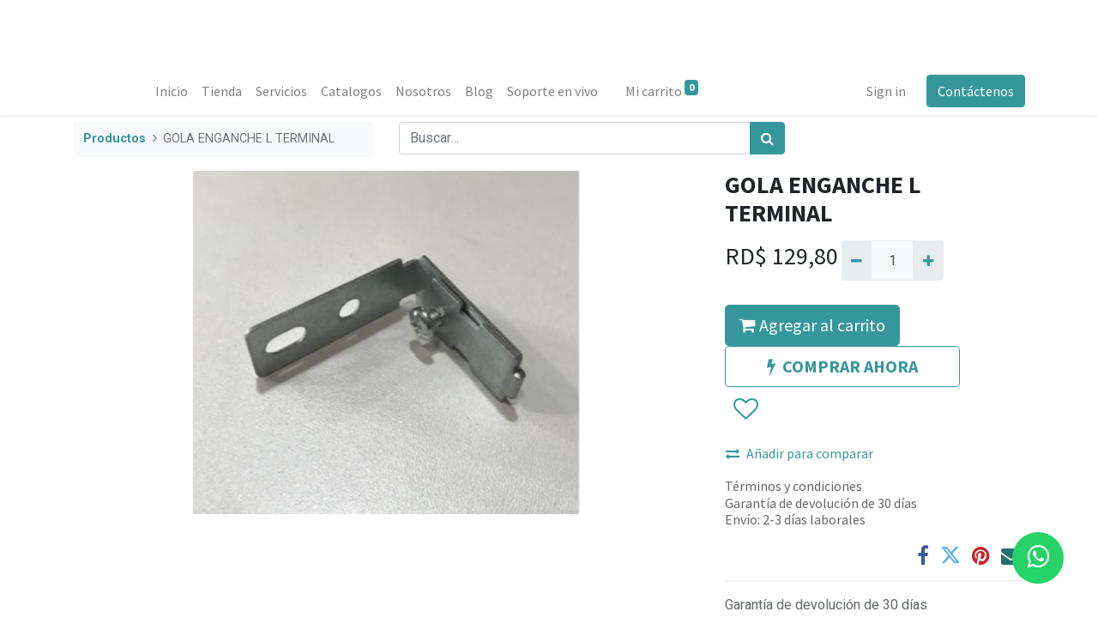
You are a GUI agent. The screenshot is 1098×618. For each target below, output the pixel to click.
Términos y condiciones (793, 485)
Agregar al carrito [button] (812, 325)
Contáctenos (976, 91)
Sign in (886, 91)
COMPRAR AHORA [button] (842, 366)
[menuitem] (171, 91)
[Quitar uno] (857, 260)
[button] (745, 410)
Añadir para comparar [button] (799, 453)
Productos (114, 138)
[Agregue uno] (928, 260)
